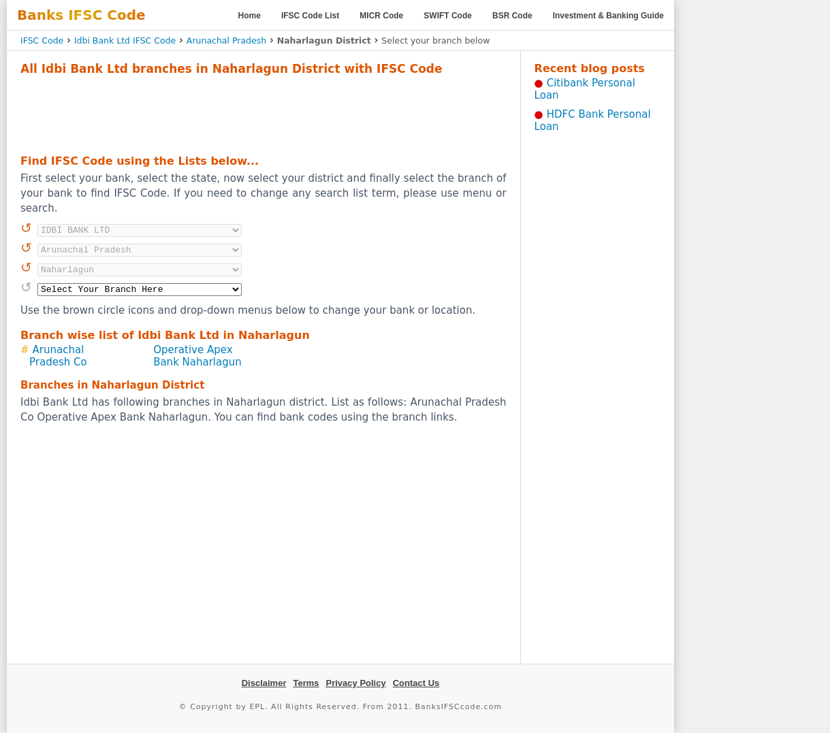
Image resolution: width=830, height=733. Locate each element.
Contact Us (416, 683)
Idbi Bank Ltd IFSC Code (125, 40)
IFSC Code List (310, 15)
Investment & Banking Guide (608, 15)
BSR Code (512, 15)
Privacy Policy (356, 683)
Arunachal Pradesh (226, 40)
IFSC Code (41, 40)
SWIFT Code (448, 15)
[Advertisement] (263, 113)
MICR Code (381, 15)
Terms (306, 683)
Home (249, 15)
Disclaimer (264, 683)
